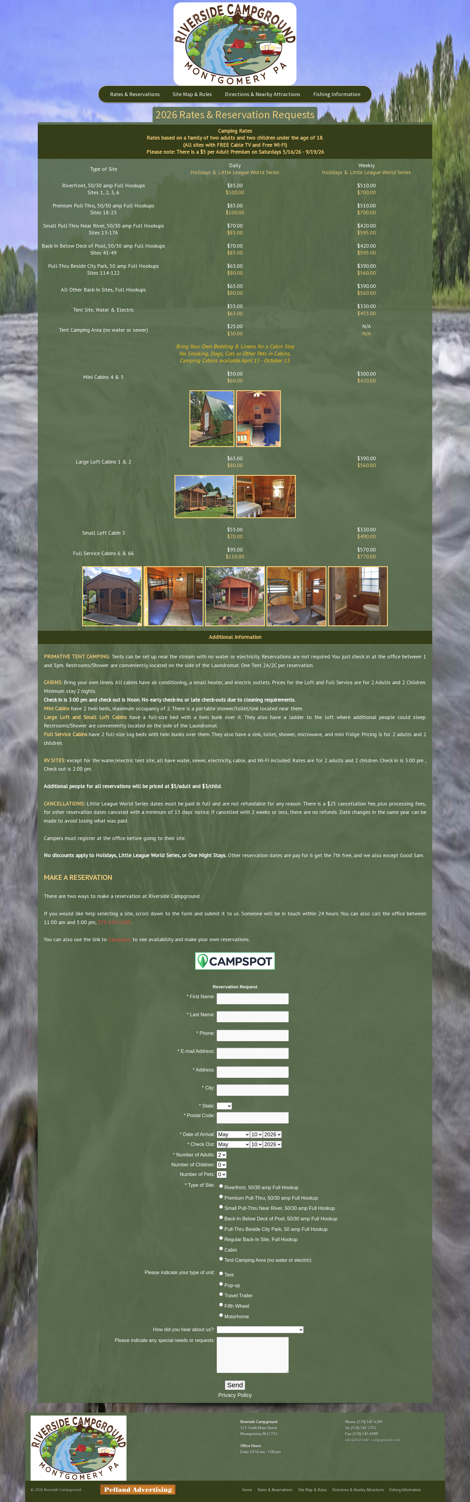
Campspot (119, 939)
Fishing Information (336, 94)
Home (247, 1489)
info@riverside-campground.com (372, 1439)
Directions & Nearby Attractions (262, 94)
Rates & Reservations (135, 94)
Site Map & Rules (192, 94)
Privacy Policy (235, 1395)
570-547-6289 (114, 922)
